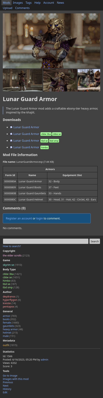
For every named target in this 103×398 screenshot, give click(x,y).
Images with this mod (15, 379)
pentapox (10, 306)
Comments (22, 8)
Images (18, 3)
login (39, 218)
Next (5, 385)
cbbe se (11, 277)
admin (44, 359)
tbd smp (11, 287)
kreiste (9, 303)
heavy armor (13, 329)
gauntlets (12, 326)
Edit (5, 392)
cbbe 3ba (12, 274)
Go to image (10, 375)
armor (10, 316)
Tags (29, 3)
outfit (10, 345)
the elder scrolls (16, 255)
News (60, 3)
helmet (10, 332)
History (7, 389)
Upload (7, 8)
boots (9, 319)
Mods (6, 3)
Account (48, 3)
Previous (8, 382)
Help (37, 3)
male (9, 336)
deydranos (11, 296)
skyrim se (12, 264)
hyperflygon (12, 299)
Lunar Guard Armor (24, 127)
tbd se (10, 284)
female (11, 322)
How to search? (12, 246)
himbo (9, 280)
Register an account (19, 218)
